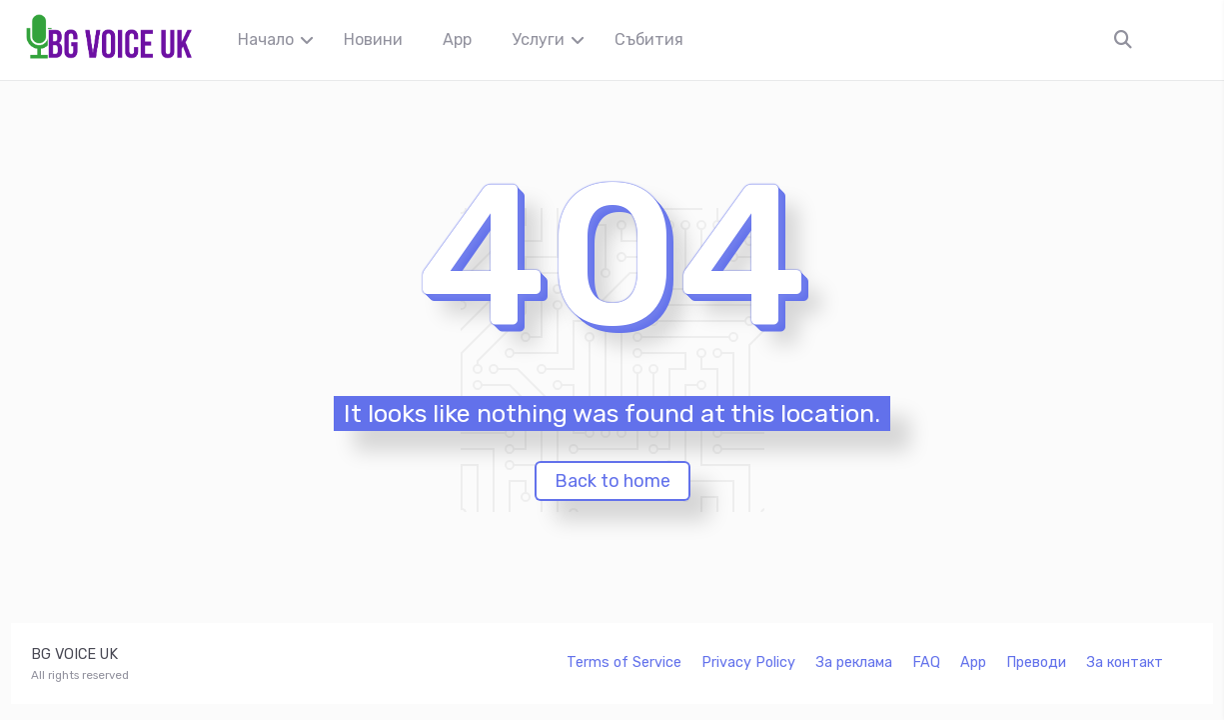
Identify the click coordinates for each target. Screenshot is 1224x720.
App (457, 39)
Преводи (1036, 662)
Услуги (538, 39)
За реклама (853, 662)
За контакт (1124, 662)
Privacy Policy (748, 662)
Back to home (612, 481)
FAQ (926, 662)
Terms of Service (624, 662)
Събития (648, 39)
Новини (373, 39)
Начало (266, 39)
